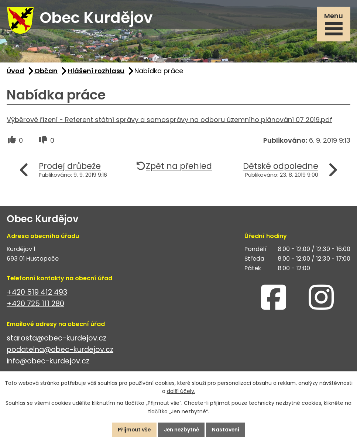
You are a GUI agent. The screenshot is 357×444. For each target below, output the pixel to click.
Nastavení (227, 429)
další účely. (181, 391)
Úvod (15, 71)
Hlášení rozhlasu (96, 71)
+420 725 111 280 (35, 304)
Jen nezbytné (182, 429)
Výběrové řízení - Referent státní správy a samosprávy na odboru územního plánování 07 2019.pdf (169, 120)
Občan (46, 71)
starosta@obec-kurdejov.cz (56, 338)
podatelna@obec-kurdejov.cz (60, 350)
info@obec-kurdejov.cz (48, 361)
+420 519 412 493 (37, 293)
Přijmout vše (133, 429)
